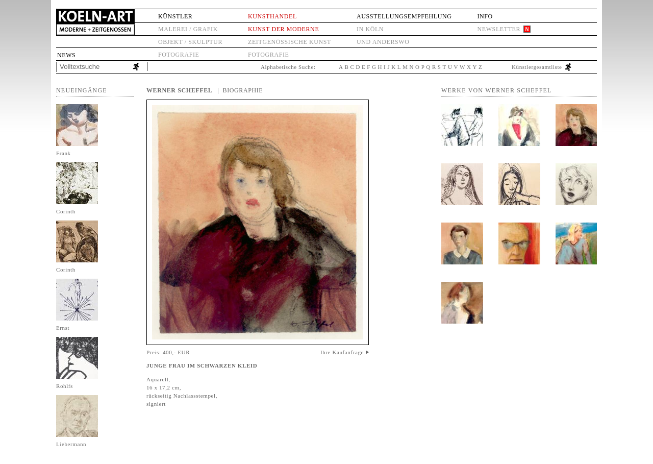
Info (484, 16)
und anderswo (383, 41)
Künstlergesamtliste (537, 67)
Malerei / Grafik (188, 29)
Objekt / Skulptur (190, 41)
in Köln (370, 29)
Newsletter (498, 29)
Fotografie (178, 54)
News (66, 55)
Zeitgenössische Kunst (289, 41)
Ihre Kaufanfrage (342, 352)
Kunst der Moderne (283, 29)
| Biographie (240, 90)
